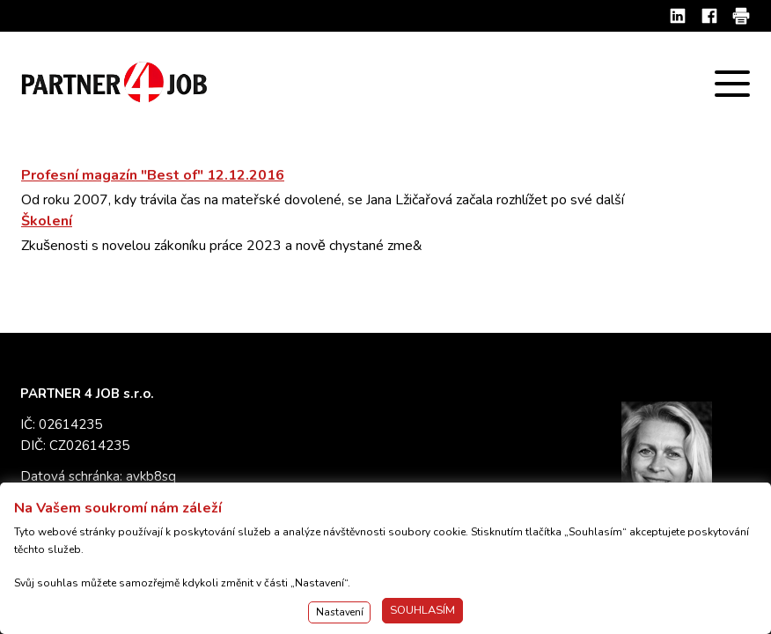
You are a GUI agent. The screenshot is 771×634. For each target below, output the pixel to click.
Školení (46, 221)
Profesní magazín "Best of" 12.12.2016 (152, 175)
